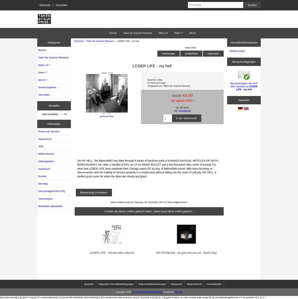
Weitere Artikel (237, 51)
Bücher (113, 33)
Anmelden (62, 5)
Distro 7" (178, 33)
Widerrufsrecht (46, 153)
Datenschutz (45, 139)
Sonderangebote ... (48, 87)
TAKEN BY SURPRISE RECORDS (147, 292)
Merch (192, 33)
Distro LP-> (44, 65)
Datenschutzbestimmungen (152, 284)
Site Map (43, 183)
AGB (40, 146)
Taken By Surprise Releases (100, 41)
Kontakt (42, 176)
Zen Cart (178, 292)
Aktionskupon (45, 198)
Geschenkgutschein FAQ (51, 191)
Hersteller (54, 105)
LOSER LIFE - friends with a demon (112, 252)
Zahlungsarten (46, 161)
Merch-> (42, 80)
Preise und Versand (48, 131)
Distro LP (163, 33)
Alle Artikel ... (45, 94)
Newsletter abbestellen (50, 206)
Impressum (44, 168)
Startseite (45, 5)
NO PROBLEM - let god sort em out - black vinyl (186, 252)
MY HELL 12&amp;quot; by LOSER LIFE (149, 140)
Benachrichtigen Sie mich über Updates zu (244, 80)
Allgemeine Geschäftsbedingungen (116, 284)
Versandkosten (184, 111)
